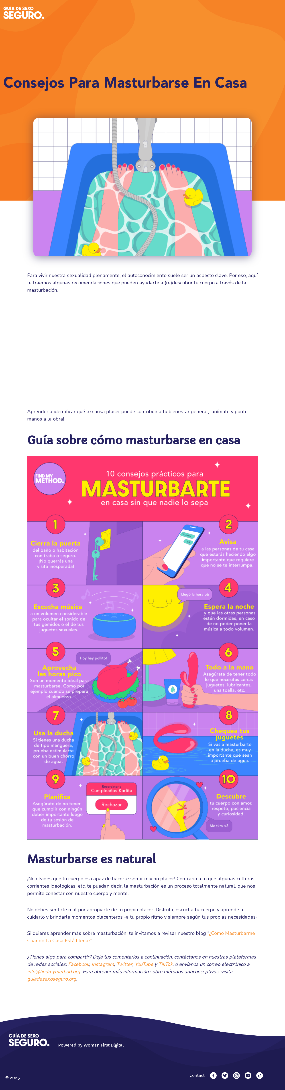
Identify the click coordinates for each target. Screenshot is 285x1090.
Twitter (124, 964)
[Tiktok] (259, 1075)
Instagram (103, 964)
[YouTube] (248, 1075)
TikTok (165, 964)
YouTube (144, 964)
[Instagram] (236, 1075)
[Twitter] (225, 1075)
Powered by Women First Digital (91, 1045)
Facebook (78, 964)
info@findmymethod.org (53, 971)
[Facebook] (213, 1075)
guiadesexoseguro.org (51, 979)
